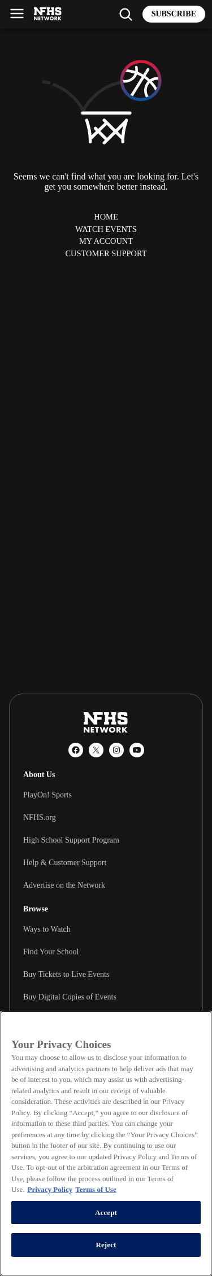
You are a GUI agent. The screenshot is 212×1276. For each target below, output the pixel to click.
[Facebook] (75, 750)
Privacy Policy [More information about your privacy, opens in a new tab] (49, 1189)
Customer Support (105, 253)
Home (106, 216)
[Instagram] (116, 750)
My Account (106, 240)
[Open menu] (17, 13)
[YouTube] (136, 750)
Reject (106, 1244)
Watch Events (105, 229)
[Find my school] (125, 14)
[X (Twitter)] (96, 750)
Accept (106, 1212)
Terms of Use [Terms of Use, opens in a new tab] (95, 1189)
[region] (106, 1143)
